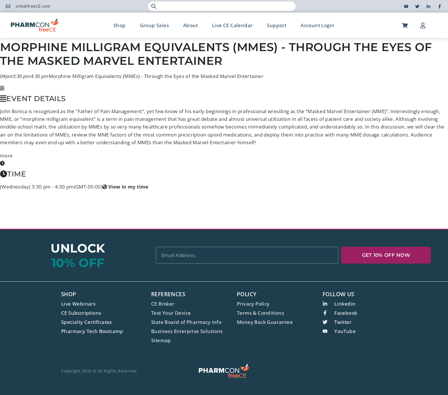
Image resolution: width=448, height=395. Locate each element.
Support (276, 25)
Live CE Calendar (232, 25)
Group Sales (154, 25)
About (190, 25)
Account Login (317, 25)
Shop (119, 25)
